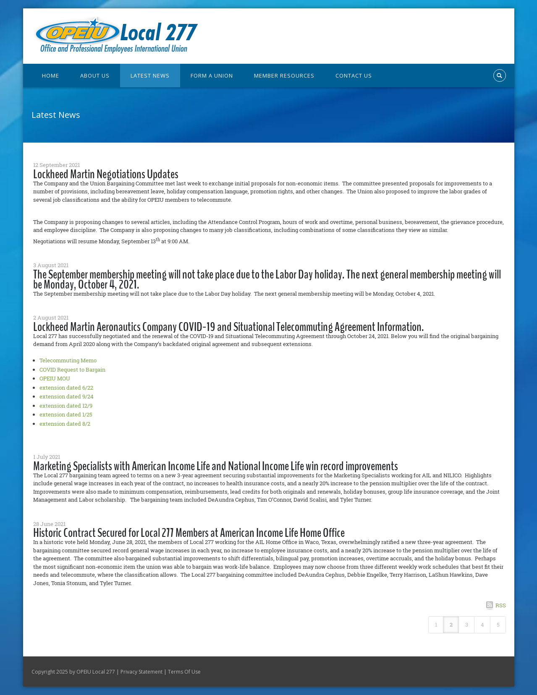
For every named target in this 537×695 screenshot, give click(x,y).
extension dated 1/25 (65, 414)
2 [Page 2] (451, 624)
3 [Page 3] (466, 624)
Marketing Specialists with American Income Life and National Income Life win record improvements (215, 466)
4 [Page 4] (482, 624)
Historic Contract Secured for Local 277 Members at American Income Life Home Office (189, 532)
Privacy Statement (141, 671)
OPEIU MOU (54, 378)
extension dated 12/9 (65, 405)
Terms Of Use (184, 671)
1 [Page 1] (436, 624)
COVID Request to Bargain (72, 369)
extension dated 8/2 (64, 423)
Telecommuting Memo (68, 360)
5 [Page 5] (498, 624)
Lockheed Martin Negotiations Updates (105, 174)
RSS (500, 605)
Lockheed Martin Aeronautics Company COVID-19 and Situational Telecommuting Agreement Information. (228, 327)
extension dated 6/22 (66, 387)
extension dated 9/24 (66, 396)
